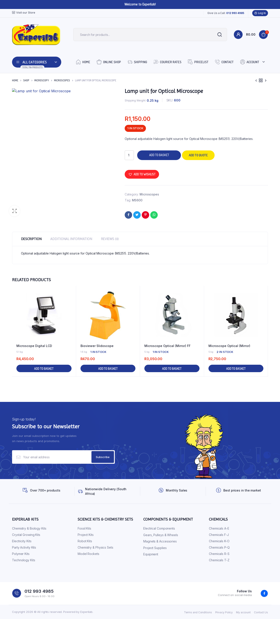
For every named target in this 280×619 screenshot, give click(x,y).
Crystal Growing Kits (26, 535)
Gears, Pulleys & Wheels (160, 535)
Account (249, 61)
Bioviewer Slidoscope (97, 346)
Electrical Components (159, 528)
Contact (224, 61)
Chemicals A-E (219, 528)
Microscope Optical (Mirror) (229, 346)
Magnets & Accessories (160, 541)
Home (83, 61)
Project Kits (86, 535)
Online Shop (109, 61)
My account (243, 612)
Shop (26, 80)
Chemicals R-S (219, 554)
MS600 (137, 200)
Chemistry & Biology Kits (29, 528)
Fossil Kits (84, 528)
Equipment (150, 554)
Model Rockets (88, 554)
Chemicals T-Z (219, 560)
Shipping (137, 61)
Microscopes (62, 80)
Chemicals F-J (219, 535)
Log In (260, 13)
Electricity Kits (21, 541)
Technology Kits (23, 560)
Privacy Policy (224, 612)
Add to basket (159, 155)
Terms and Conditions (198, 612)
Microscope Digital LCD (34, 346)
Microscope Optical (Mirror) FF (167, 346)
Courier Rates (167, 61)
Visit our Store (23, 12)
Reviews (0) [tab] (110, 239)
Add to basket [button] (44, 368)
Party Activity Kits (24, 547)
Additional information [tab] (71, 239)
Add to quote (198, 155)
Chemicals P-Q (219, 547)
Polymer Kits (21, 554)
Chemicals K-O (219, 541)
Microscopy (41, 80)
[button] (14, 211)
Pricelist (198, 61)
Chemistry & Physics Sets (95, 547)
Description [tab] (31, 239)
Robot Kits (85, 541)
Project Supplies (154, 548)
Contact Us (261, 612)
